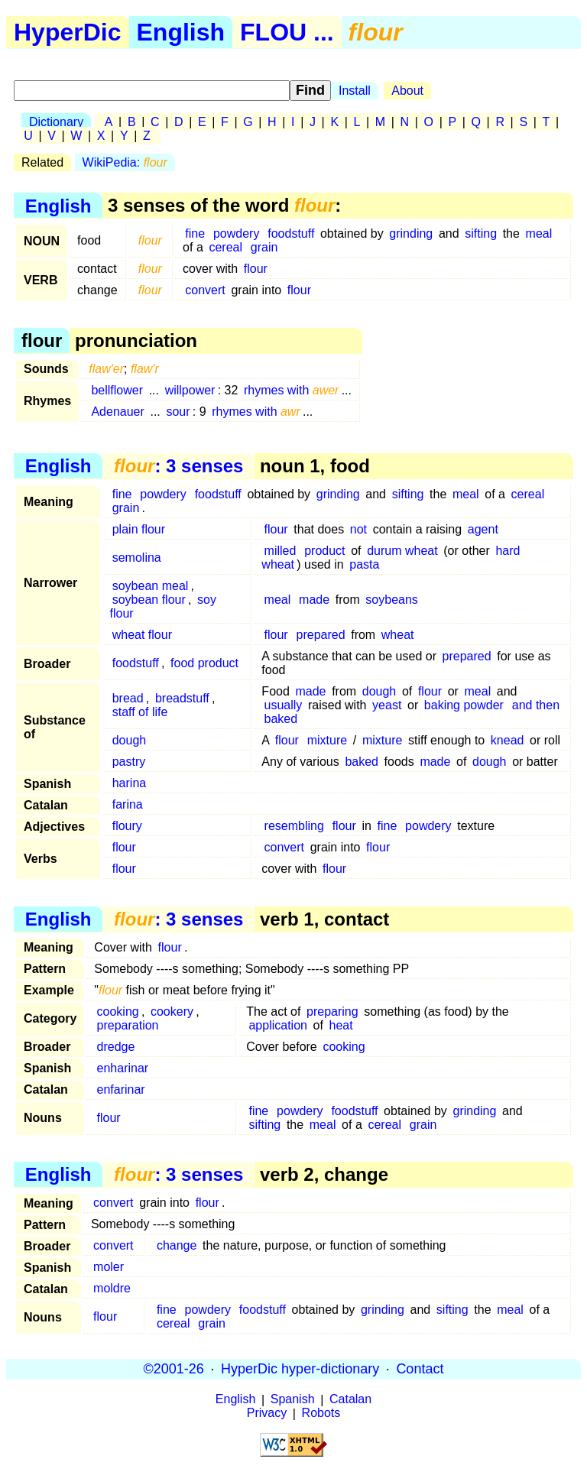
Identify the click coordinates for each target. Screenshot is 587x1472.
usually (283, 705)
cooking (118, 1011)
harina (129, 783)
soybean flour (149, 599)
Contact (419, 1368)
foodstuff (291, 233)
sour (178, 411)
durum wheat (402, 550)
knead (507, 740)
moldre (112, 1288)
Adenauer (117, 411)
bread (128, 698)
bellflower (117, 390)
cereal (225, 247)
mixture (327, 740)
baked (281, 718)
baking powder (464, 705)
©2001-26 (174, 1368)
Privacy (267, 1413)
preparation (128, 1025)
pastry (129, 761)
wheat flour (142, 634)
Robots (321, 1413)
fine (195, 233)
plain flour (138, 529)
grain (264, 247)
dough (379, 691)
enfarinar (121, 1089)
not (358, 529)
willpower (190, 390)
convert (205, 290)
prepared (321, 634)
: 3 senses (178, 466)
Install (355, 90)
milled (280, 550)
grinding (411, 233)
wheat (397, 634)
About (407, 90)
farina (127, 804)
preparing (332, 1011)
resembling (294, 825)
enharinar (123, 1068)
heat (341, 1025)
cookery (172, 1011)
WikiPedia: (125, 162)
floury (127, 825)
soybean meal (150, 585)
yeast (386, 705)
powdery (236, 233)
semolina (136, 557)
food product (204, 663)
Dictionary (56, 121)
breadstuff (182, 698)
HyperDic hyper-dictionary (300, 1368)
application (277, 1025)
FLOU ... (287, 32)
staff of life (140, 711)
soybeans (391, 599)
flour (256, 268)
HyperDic (68, 32)
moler (108, 1266)
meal (539, 233)
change (177, 1245)
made (314, 599)
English (181, 32)
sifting (481, 233)
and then (535, 705)
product (324, 550)
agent (483, 529)
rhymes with (291, 390)
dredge (116, 1046)
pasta (364, 564)
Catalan (350, 1399)
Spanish (293, 1399)
